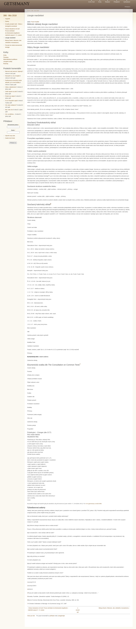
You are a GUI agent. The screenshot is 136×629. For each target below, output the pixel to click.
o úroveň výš (78, 610)
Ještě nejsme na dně (11, 91)
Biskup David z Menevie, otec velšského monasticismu (13, 41)
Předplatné (117, 2)
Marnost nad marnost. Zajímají (13, 71)
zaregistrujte (61, 615)
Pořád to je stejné (10, 96)
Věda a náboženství (10, 87)
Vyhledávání (126, 2)
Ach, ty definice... (10, 114)
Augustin (7, 18)
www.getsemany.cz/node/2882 (94, 503)
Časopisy (5, 57)
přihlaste (52, 615)
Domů (28, 10)
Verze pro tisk (31, 615)
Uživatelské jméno (13, 124)
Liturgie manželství (10, 38)
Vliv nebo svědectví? (11, 105)
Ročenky (5, 63)
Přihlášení (127, 7)
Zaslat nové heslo (10, 138)
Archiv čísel (91, 2)
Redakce (107, 2)
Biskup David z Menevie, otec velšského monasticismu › (114, 608)
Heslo (13, 130)
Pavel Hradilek (35, 22)
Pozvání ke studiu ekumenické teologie (13, 46)
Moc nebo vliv (9, 109)
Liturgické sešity (7, 61)
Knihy (99, 2)
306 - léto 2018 (10, 15)
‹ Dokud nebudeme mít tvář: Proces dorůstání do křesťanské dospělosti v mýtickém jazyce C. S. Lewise (48, 609)
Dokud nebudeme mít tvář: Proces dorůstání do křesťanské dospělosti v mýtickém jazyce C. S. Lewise (13, 32)
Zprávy (7, 21)
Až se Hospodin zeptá (11, 100)
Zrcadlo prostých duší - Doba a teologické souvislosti (13, 25)
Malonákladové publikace (10, 59)
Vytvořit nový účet (10, 135)
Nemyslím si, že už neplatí (12, 76)
